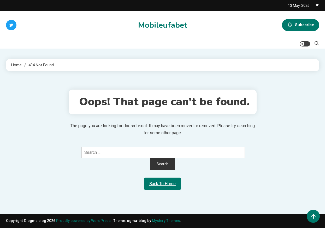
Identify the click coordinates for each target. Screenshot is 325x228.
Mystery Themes (166, 221)
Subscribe (300, 25)
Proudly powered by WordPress (83, 221)
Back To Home (162, 183)
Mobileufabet (162, 25)
